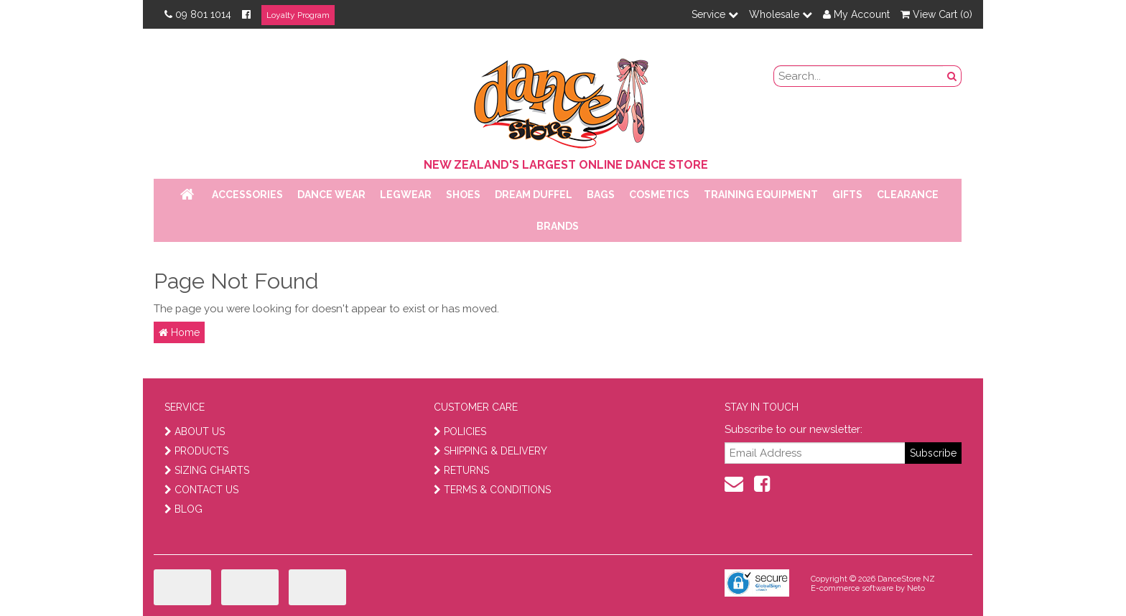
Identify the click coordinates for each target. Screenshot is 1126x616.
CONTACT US (201, 489)
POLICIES (460, 431)
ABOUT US (194, 431)
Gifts (847, 194)
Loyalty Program (298, 15)
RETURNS (461, 470)
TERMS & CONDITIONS (492, 489)
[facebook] (762, 484)
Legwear (406, 194)
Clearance (908, 194)
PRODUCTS (196, 451)
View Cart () (936, 14)
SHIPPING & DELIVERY (490, 451)
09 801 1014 (197, 14)
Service (715, 14)
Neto (916, 588)
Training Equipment (761, 194)
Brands (557, 226)
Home (179, 332)
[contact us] (734, 484)
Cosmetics (659, 194)
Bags (601, 194)
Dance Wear (331, 194)
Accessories (247, 194)
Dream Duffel (533, 194)
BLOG (183, 509)
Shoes (463, 194)
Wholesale (780, 14)
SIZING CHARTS (206, 470)
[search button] (952, 76)
